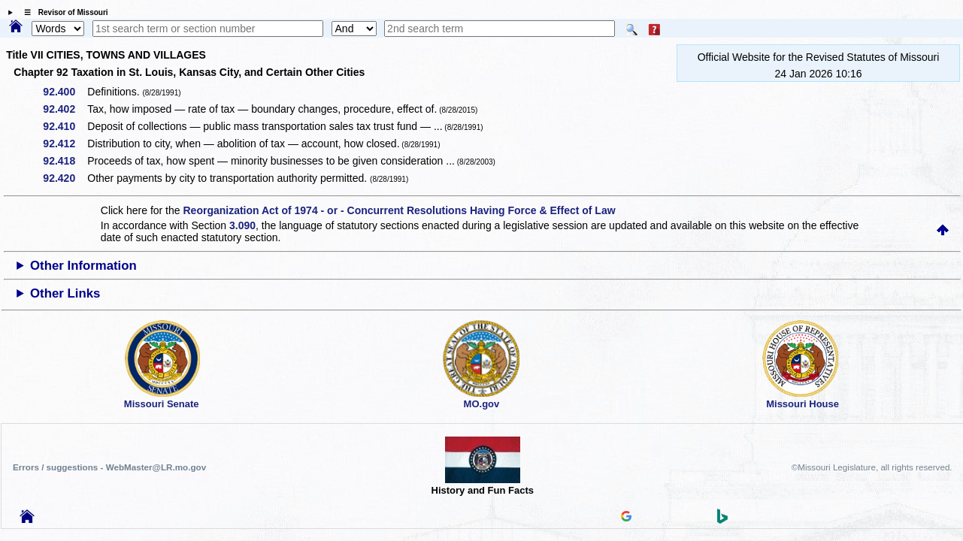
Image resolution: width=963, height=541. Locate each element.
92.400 (64, 92)
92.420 (64, 178)
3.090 (242, 225)
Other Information (83, 265)
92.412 (64, 144)
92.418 (64, 161)
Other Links (65, 293)
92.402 (64, 109)
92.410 (64, 126)
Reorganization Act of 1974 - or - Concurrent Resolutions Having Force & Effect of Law (399, 210)
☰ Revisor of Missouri (62, 12)
